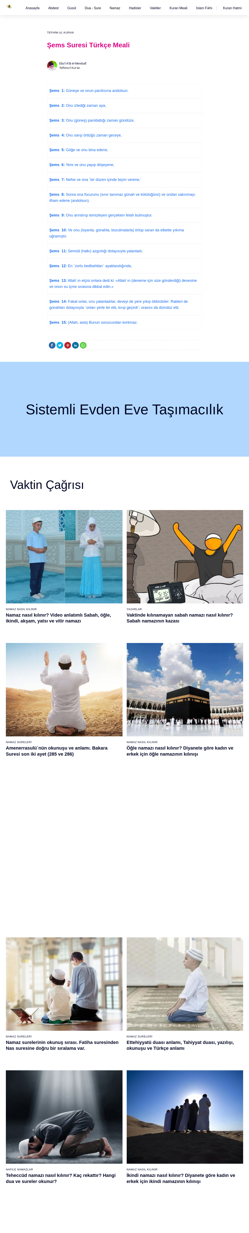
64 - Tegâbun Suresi (64, 1104)
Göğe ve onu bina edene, (86, 150)
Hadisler (135, 8)
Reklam (181, 1225)
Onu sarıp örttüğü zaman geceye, (93, 135)
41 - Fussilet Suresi (165, 932)
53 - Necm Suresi (163, 1020)
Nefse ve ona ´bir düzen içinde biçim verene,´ (103, 180)
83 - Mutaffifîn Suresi (115, 1104)
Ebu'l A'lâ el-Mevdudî (72, 63)
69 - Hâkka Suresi (63, 1141)
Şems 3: (57, 120)
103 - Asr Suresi (163, 1112)
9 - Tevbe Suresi (62, 976)
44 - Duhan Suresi (163, 954)
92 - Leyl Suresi (112, 1170)
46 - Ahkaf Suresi (163, 968)
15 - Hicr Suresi (61, 1020)
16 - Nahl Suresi (62, 1027)
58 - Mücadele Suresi (65, 1060)
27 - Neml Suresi (112, 968)
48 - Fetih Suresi (163, 983)
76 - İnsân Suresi (62, 1192)
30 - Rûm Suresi (112, 990)
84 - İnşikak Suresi (113, 1112)
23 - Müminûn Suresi (115, 939)
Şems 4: (57, 135)
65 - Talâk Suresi (62, 1112)
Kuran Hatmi (232, 8)
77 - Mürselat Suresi (114, 1060)
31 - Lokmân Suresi (114, 998)
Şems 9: (57, 215)
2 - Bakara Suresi (62, 924)
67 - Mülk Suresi (62, 1126)
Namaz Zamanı (233, 1225)
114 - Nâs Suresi (163, 1192)
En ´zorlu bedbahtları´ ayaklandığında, (99, 266)
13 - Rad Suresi (61, 1005)
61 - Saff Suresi (61, 1082)
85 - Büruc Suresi (112, 1119)
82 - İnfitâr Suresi (113, 1097)
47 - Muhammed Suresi (167, 976)
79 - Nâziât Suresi (113, 1075)
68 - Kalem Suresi (63, 1134)
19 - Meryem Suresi (64, 1049)
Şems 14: (58, 301)
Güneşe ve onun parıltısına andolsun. (97, 91)
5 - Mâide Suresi (62, 946)
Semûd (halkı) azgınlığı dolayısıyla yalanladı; (105, 251)
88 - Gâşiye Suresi (113, 1141)
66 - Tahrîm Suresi (63, 1119)
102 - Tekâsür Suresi (165, 1104)
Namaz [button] (115, 8)
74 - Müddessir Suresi (65, 1178)
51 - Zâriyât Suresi (164, 1005)
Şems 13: (58, 280)
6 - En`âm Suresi (62, 954)
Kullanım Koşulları (160, 1225)
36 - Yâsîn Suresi (113, 1034)
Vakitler (155, 8)
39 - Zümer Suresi (163, 917)
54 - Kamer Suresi (164, 1027)
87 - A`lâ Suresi (111, 1134)
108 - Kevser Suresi (165, 1148)
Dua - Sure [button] (93, 8)
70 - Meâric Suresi (63, 1148)
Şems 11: (58, 251)
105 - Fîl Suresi (162, 1126)
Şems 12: (58, 266)
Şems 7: (57, 180)
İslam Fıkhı (204, 8)
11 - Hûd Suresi (61, 990)
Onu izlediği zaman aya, (85, 105)
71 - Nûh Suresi (61, 1156)
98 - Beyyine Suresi (165, 1075)
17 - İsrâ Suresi (61, 1034)
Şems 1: (57, 91)
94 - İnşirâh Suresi (113, 1185)
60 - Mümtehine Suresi (65, 1075)
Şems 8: (57, 194)
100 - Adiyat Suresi (164, 1090)
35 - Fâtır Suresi (112, 1027)
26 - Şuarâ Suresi (113, 961)
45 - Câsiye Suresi (164, 961)
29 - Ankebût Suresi (114, 983)
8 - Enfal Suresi (61, 968)
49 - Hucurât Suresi (165, 990)
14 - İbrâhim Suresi (63, 1012)
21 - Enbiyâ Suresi (113, 924)
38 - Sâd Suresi (111, 1049)
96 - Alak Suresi (162, 1060)
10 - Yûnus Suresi (63, 983)
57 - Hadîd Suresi (163, 1049)
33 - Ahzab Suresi (113, 1012)
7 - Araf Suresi (60, 961)
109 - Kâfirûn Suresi (165, 1156)
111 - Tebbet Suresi (165, 1170)
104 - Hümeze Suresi (166, 1119)
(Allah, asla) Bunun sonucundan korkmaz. (102, 322)
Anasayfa (33, 8)
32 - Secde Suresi (113, 1005)
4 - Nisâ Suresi (61, 939)
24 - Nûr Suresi (111, 946)
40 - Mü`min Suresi (164, 924)
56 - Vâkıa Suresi (163, 1042)
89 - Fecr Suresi (112, 1148)
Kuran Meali (178, 8)
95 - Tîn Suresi (111, 1192)
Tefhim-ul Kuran (60, 32)
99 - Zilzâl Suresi (163, 1082)
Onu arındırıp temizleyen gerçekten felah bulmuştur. (108, 215)
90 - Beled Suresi (113, 1156)
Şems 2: (57, 105)
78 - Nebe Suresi (112, 1068)
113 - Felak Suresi (164, 1185)
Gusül (71, 8)
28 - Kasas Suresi (113, 976)
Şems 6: (57, 165)
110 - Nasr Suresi (163, 1163)
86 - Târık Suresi (112, 1126)
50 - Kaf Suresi (162, 998)
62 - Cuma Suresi (63, 1090)
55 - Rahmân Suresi (165, 1034)
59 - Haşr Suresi (62, 1068)
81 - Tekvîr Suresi (113, 1090)
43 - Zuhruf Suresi (164, 946)
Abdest (53, 8)
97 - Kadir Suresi (163, 1068)
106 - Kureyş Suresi (165, 1134)
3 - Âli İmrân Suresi (64, 932)
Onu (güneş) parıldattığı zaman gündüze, (100, 120)
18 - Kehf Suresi (62, 1042)
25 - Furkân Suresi (113, 954)
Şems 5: (57, 150)
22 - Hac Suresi (111, 932)
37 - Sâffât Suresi (113, 1042)
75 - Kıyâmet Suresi (64, 1185)
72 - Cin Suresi (60, 1163)
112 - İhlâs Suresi (163, 1178)
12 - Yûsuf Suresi (62, 998)
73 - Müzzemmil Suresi (66, 1170)
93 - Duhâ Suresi (112, 1178)
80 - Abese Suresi (113, 1082)
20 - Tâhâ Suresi (112, 917)
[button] (33, 8)
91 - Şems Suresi (113, 1163)
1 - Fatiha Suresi (62, 917)
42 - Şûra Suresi (163, 939)
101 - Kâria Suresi (164, 1097)
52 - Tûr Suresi (162, 1012)
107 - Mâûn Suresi (164, 1141)
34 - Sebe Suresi (112, 1020)
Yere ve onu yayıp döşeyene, (89, 165)
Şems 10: (58, 230)
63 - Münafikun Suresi (65, 1097)
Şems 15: (58, 322)
